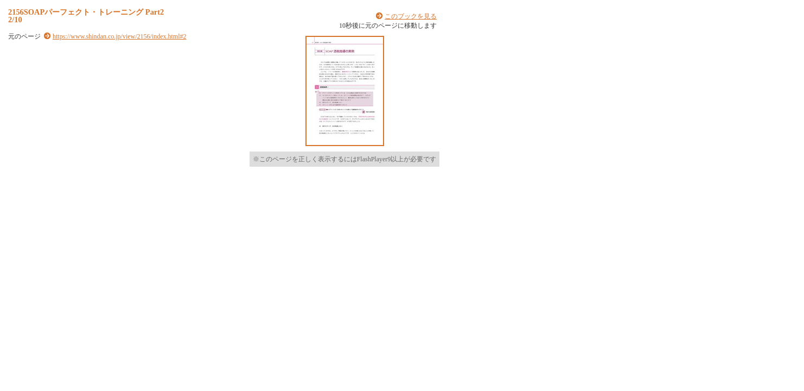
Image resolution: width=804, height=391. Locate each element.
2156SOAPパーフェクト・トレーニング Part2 (86, 12)
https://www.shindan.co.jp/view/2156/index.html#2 (120, 36)
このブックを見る (411, 16)
